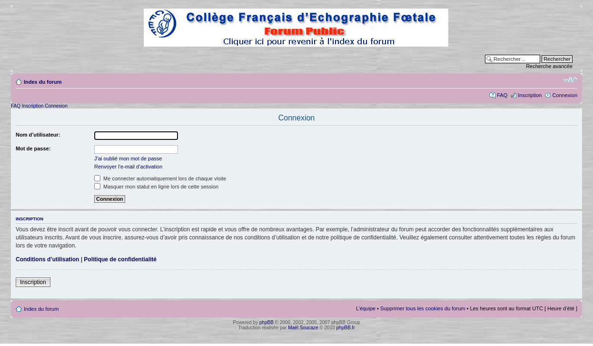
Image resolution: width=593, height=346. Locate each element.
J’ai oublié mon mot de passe (128, 158)
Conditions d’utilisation (47, 259)
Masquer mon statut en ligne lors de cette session (156, 186)
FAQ (502, 95)
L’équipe (366, 308)
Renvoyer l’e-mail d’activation (128, 166)
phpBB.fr (345, 327)
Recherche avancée (549, 66)
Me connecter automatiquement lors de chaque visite (160, 178)
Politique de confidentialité (120, 259)
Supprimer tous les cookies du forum (422, 308)
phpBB (266, 322)
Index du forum (42, 82)
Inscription (530, 95)
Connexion (564, 95)
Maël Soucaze (303, 327)
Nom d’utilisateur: (38, 135)
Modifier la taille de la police (570, 80)
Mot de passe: (33, 148)
